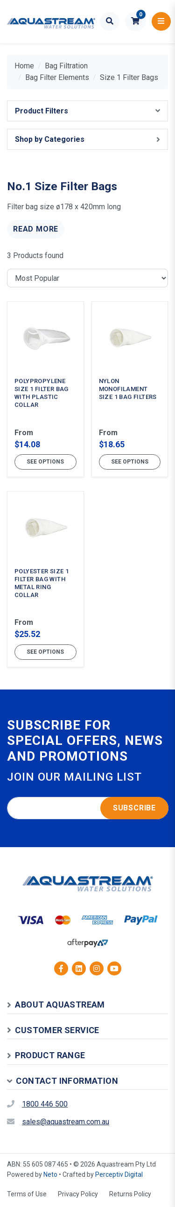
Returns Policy (130, 1194)
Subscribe (134, 807)
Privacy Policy (78, 1194)
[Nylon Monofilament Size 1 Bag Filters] (130, 389)
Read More (35, 229)
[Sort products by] (87, 278)
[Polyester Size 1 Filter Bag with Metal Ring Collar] (45, 578)
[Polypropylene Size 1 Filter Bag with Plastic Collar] (45, 389)
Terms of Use (27, 1194)
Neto (50, 1174)
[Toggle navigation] (161, 21)
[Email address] (87, 808)
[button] (135, 21)
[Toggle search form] (110, 21)
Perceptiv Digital (119, 1174)
